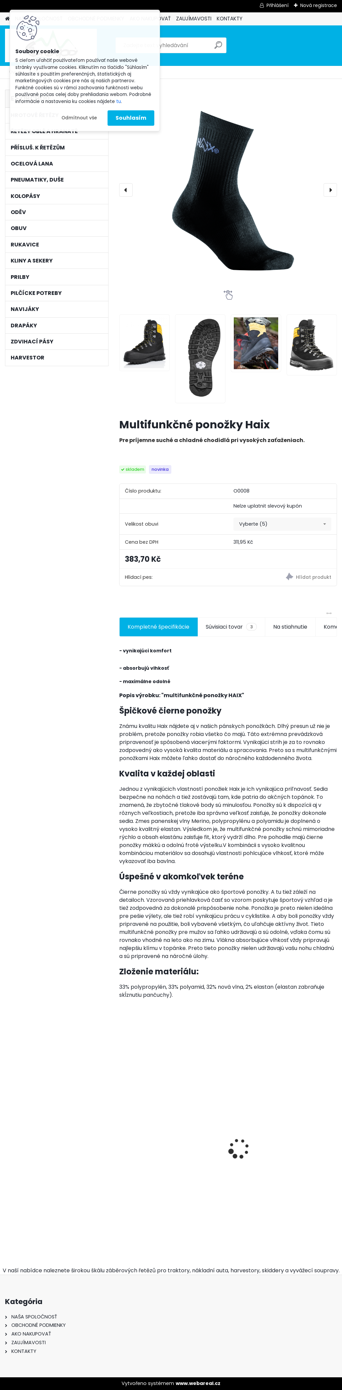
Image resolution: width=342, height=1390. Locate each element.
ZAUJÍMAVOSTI (193, 18)
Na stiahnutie (290, 627)
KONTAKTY (229, 18)
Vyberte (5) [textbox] (253, 524)
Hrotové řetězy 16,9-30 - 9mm (153, 1133)
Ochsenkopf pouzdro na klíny (225, 1176)
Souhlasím (131, 118)
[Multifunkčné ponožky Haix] (228, 190)
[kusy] (134, 1220)
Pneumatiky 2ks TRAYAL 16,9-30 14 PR (298, 1149)
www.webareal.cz (198, 1383)
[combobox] (282, 524)
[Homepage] (7, 18)
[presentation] (126, 190)
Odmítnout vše (79, 118)
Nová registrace (318, 5)
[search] (218, 47)
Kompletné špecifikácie (158, 627)
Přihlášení (278, 5)
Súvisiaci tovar (231, 627)
